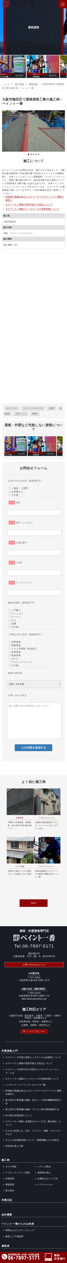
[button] (3, 67)
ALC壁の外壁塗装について (18, 1115)
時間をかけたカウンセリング (19, 1230)
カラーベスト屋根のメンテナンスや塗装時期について (32, 209)
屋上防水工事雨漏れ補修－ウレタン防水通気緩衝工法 (32, 1109)
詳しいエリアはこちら (34, 1031)
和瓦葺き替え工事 (14, 1146)
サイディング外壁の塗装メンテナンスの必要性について (33, 1057)
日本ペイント (21, 414)
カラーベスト (11, 408)
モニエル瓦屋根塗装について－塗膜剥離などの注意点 (32, 1140)
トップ (6, 84)
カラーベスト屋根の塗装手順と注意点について (28, 204)
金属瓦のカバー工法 (47, 1178)
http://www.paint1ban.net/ (34, 999)
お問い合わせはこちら (34, 964)
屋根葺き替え (44, 1172)
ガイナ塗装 (11, 1166)
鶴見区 (35, 414)
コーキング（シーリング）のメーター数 (25, 1085)
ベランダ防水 (44, 1166)
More (33, 903)
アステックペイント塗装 (17, 1172)
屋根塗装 (9, 1184)
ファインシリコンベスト (33, 408)
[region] (33, 133)
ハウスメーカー (45, 1184)
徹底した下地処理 (14, 1236)
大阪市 (51, 408)
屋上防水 (9, 1190)
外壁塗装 (9, 1178)
